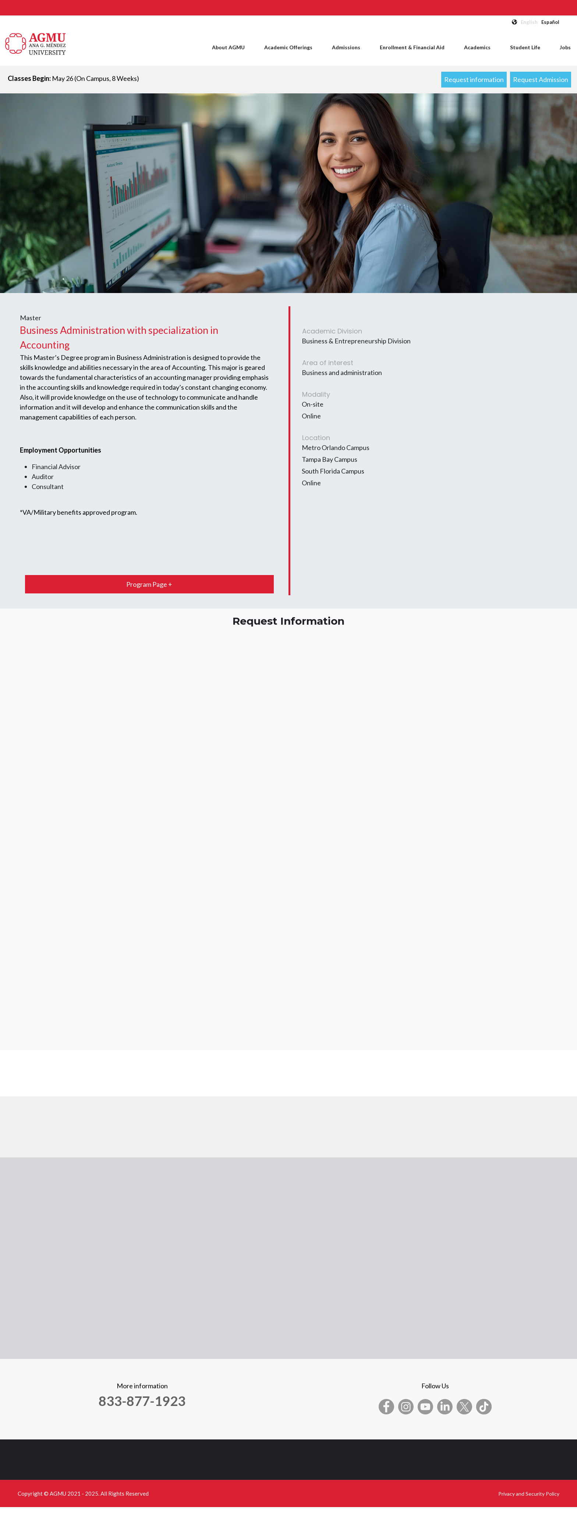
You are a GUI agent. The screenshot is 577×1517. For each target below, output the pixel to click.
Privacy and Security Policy (528, 1494)
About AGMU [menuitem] (228, 47)
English (529, 22)
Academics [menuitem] (477, 47)
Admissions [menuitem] (346, 47)
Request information (474, 79)
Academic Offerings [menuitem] (288, 47)
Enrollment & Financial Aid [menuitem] (412, 47)
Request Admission (540, 79)
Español (550, 22)
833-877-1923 (142, 1401)
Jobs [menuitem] (565, 47)
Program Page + (149, 584)
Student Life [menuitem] (525, 47)
